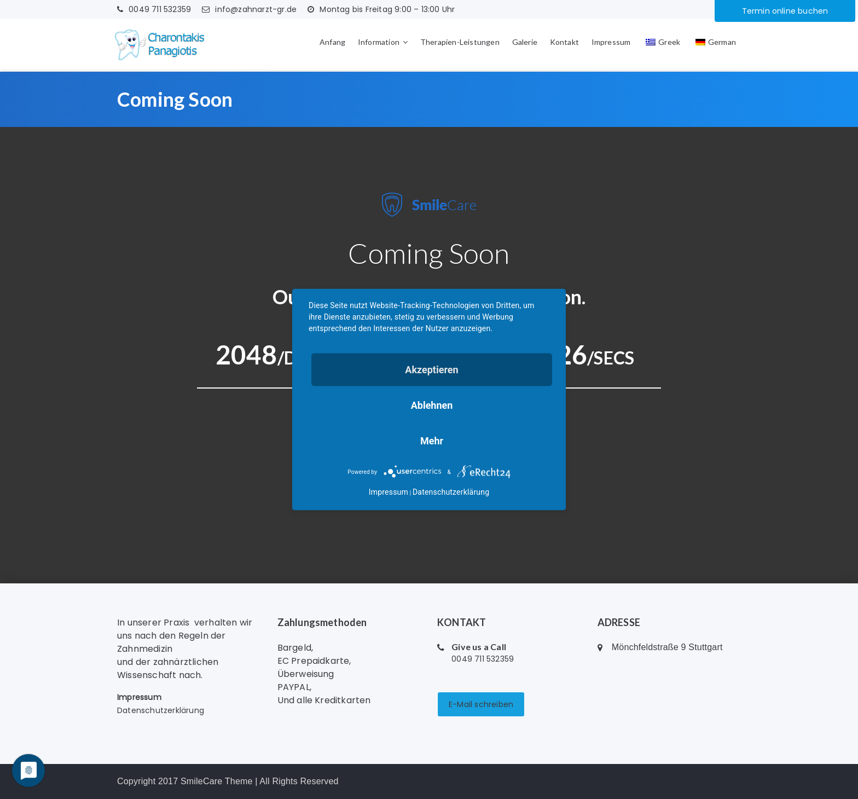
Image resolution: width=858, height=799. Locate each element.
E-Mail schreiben (481, 704)
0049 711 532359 (154, 9)
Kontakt (564, 42)
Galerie (524, 42)
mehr (431, 441)
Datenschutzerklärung (160, 710)
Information (378, 42)
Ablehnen (432, 405)
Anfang (332, 42)
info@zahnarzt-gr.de (249, 9)
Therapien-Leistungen (460, 42)
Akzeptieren (431, 369)
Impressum (611, 42)
